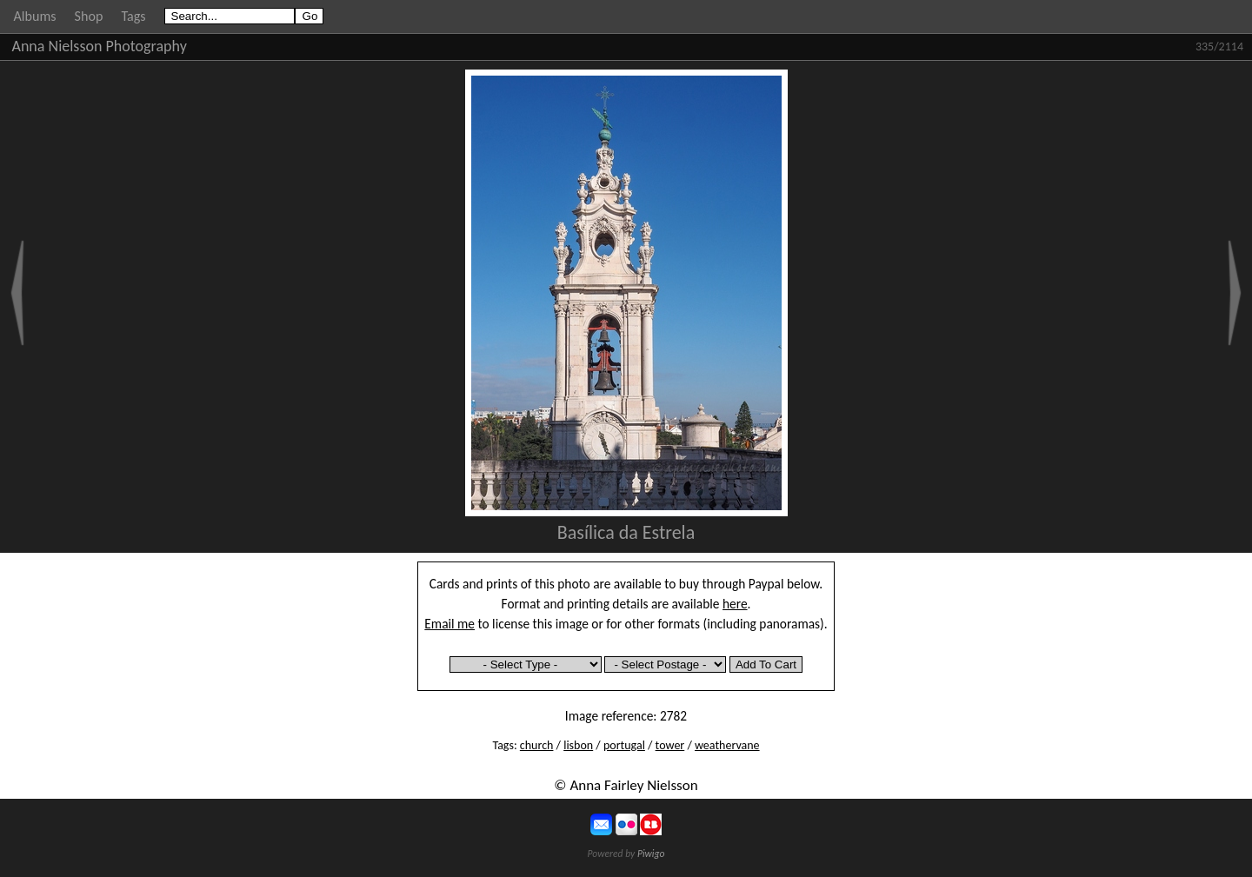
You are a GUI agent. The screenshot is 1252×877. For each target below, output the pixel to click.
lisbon (578, 745)
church (537, 745)
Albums (35, 16)
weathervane (727, 745)
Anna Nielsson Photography (99, 46)
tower (670, 745)
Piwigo (651, 853)
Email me (449, 623)
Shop (89, 16)
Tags (133, 16)
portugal (624, 745)
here (735, 603)
